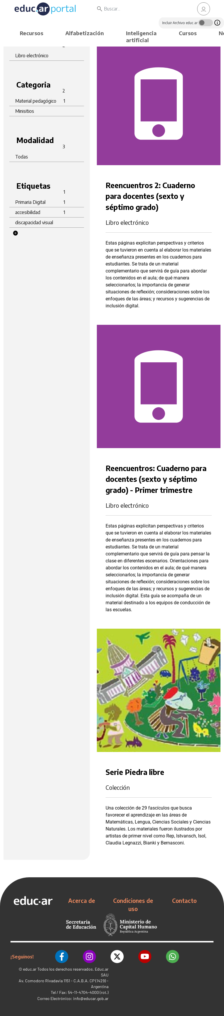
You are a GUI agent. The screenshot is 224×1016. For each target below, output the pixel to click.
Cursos (188, 33)
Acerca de (81, 900)
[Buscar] (143, 9)
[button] (15, 233)
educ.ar (29, 969)
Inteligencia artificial (141, 36)
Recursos (31, 33)
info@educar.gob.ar (90, 998)
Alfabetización (84, 33)
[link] (203, 8)
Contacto (184, 900)
